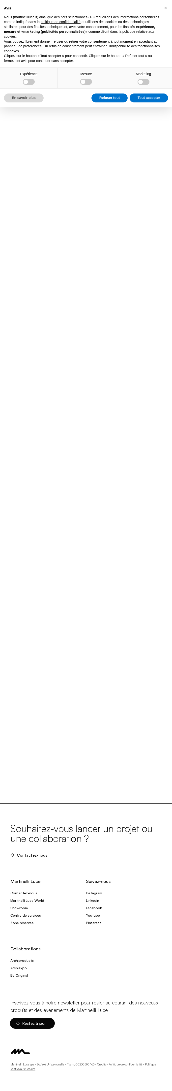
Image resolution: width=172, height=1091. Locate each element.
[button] (166, 8)
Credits (101, 1064)
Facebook (94, 908)
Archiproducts (22, 960)
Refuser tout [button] (109, 98)
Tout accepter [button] (149, 98)
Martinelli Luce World (27, 900)
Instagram (94, 893)
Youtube (93, 915)
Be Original (19, 975)
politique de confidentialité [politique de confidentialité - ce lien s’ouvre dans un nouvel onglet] (61, 22)
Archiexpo (18, 968)
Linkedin (92, 900)
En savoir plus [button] (24, 98)
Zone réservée (22, 923)
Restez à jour (31, 1023)
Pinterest (93, 923)
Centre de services (25, 915)
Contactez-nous (29, 855)
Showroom (19, 908)
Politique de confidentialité (125, 1064)
